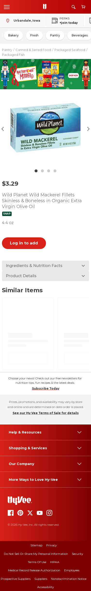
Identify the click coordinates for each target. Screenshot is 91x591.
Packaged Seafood (69, 50)
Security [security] (77, 554)
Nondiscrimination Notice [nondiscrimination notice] (68, 579)
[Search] (73, 7)
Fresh (34, 35)
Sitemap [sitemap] (36, 545)
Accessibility (45, 587)
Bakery (13, 35)
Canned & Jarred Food (33, 50)
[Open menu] (7, 7)
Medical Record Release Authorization (34, 570)
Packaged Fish (13, 55)
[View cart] (83, 7)
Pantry (55, 35)
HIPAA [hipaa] (54, 562)
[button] (45, 128)
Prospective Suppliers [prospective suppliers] (15, 579)
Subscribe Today (45, 388)
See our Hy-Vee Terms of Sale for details (46, 413)
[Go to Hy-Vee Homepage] (46, 7)
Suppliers (40, 579)
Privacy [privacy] (51, 545)
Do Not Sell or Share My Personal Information (36, 554)
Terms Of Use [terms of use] (37, 562)
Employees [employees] (71, 570)
